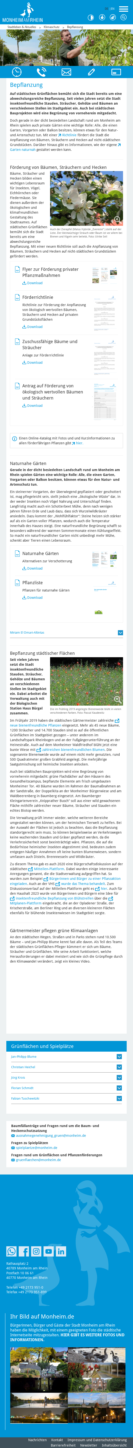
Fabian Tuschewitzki (25, 1098)
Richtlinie (69, 135)
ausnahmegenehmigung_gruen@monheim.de (51, 1136)
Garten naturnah (22, 150)
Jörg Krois (18, 1077)
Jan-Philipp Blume (23, 1056)
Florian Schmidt (22, 1088)
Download (35, 283)
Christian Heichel (23, 1067)
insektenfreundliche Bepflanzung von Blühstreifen (54, 898)
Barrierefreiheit (63, 1445)
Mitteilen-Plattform (49, 869)
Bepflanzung (75, 27)
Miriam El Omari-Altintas (27, 632)
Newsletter (88, 1445)
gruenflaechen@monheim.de (38, 1160)
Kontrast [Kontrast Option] (93, 18)
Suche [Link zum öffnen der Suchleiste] (125, 17)
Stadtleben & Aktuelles (22, 27)
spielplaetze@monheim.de (36, 1148)
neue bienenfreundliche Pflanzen (35, 725)
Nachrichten (37, 1440)
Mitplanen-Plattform (26, 903)
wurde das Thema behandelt (83, 884)
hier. (79, 443)
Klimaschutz (51, 27)
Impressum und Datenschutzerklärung (97, 1440)
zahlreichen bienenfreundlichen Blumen (73, 750)
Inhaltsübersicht (114, 1445)
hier (104, 889)
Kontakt (57, 1440)
